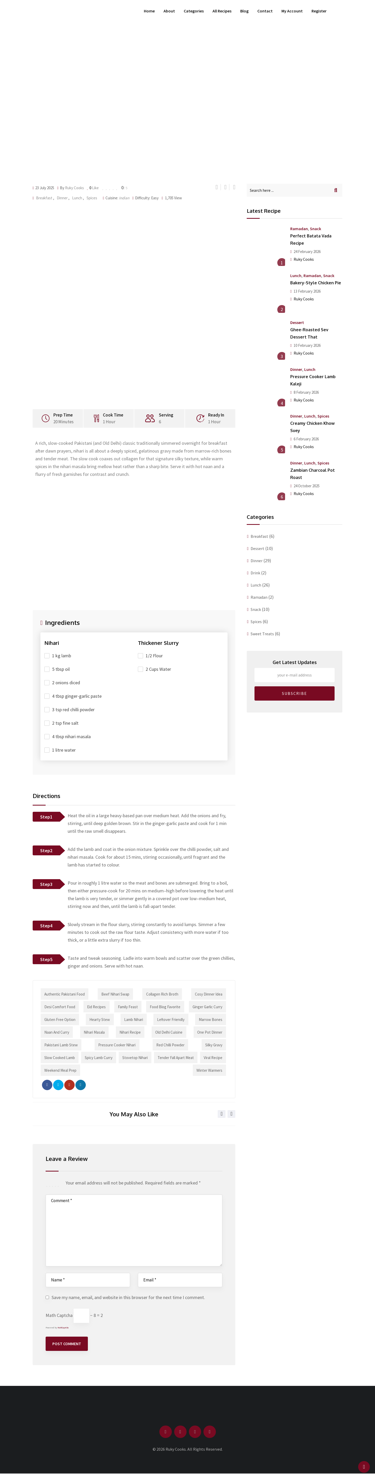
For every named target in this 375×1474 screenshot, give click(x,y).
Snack (315, 228)
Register (319, 10)
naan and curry (57, 1032)
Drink (255, 572)
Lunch (77, 197)
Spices (92, 197)
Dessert (297, 322)
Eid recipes (96, 1006)
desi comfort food (60, 1006)
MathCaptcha (63, 1327)
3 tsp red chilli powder (73, 710)
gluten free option (60, 1019)
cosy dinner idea (208, 994)
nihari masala (94, 1032)
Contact (265, 10)
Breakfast (44, 197)
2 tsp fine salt (65, 723)
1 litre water (64, 750)
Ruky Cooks (74, 187)
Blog (244, 10)
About (169, 10)
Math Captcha (59, 1315)
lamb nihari (133, 1019)
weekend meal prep (61, 1070)
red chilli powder (170, 1044)
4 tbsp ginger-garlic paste (77, 696)
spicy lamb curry (98, 1057)
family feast (128, 1006)
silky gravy (213, 1044)
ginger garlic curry (207, 1006)
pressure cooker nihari (117, 1044)
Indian (124, 197)
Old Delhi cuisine (168, 1032)
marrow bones (210, 1019)
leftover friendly (171, 1019)
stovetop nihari (135, 1057)
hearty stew (100, 1019)
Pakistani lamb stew (61, 1044)
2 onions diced (66, 683)
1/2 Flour (154, 656)
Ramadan (299, 228)
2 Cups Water (158, 669)
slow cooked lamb (60, 1057)
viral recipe (212, 1057)
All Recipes (222, 10)
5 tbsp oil (61, 669)
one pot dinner (209, 1032)
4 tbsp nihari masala (71, 736)
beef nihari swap (115, 994)
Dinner (62, 197)
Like (93, 187)
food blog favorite (165, 1006)
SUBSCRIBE (294, 693)
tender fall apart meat (175, 1057)
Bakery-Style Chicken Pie (315, 282)
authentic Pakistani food (65, 994)
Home (149, 10)
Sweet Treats (262, 633)
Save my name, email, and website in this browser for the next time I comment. (128, 1297)
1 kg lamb (61, 656)
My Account (292, 10)
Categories (194, 10)
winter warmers (209, 1070)
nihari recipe (130, 1032)
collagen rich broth (162, 994)
